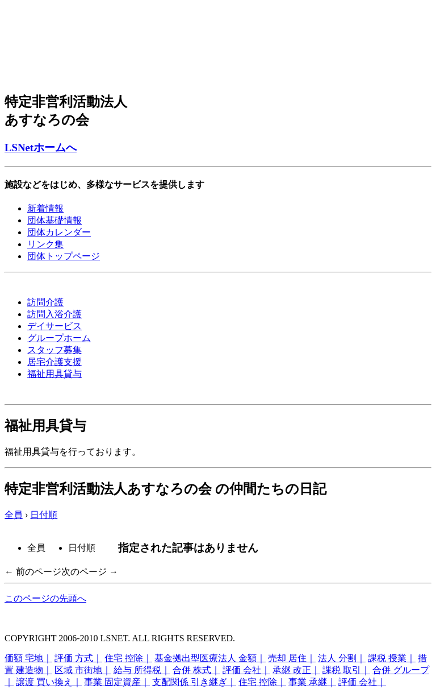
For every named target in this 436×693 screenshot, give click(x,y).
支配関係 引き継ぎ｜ (194, 682)
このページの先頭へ (45, 598)
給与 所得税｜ (142, 670)
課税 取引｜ (346, 670)
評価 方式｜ (78, 658)
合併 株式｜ (196, 670)
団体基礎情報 (54, 220)
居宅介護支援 (54, 362)
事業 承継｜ (312, 682)
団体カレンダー (59, 232)
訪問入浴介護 (54, 314)
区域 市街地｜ (82, 670)
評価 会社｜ (246, 670)
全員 (14, 515)
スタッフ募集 (54, 350)
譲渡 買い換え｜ (49, 682)
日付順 (43, 515)
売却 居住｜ (292, 658)
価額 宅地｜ (28, 658)
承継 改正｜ (296, 670)
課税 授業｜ (392, 658)
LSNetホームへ (41, 147)
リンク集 (45, 244)
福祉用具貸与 (54, 374)
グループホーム (59, 338)
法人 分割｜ (342, 658)
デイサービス (54, 326)
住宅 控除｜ (128, 658)
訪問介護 (45, 302)
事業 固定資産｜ (117, 682)
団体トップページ (63, 256)
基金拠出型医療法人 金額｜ (210, 658)
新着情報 (45, 208)
